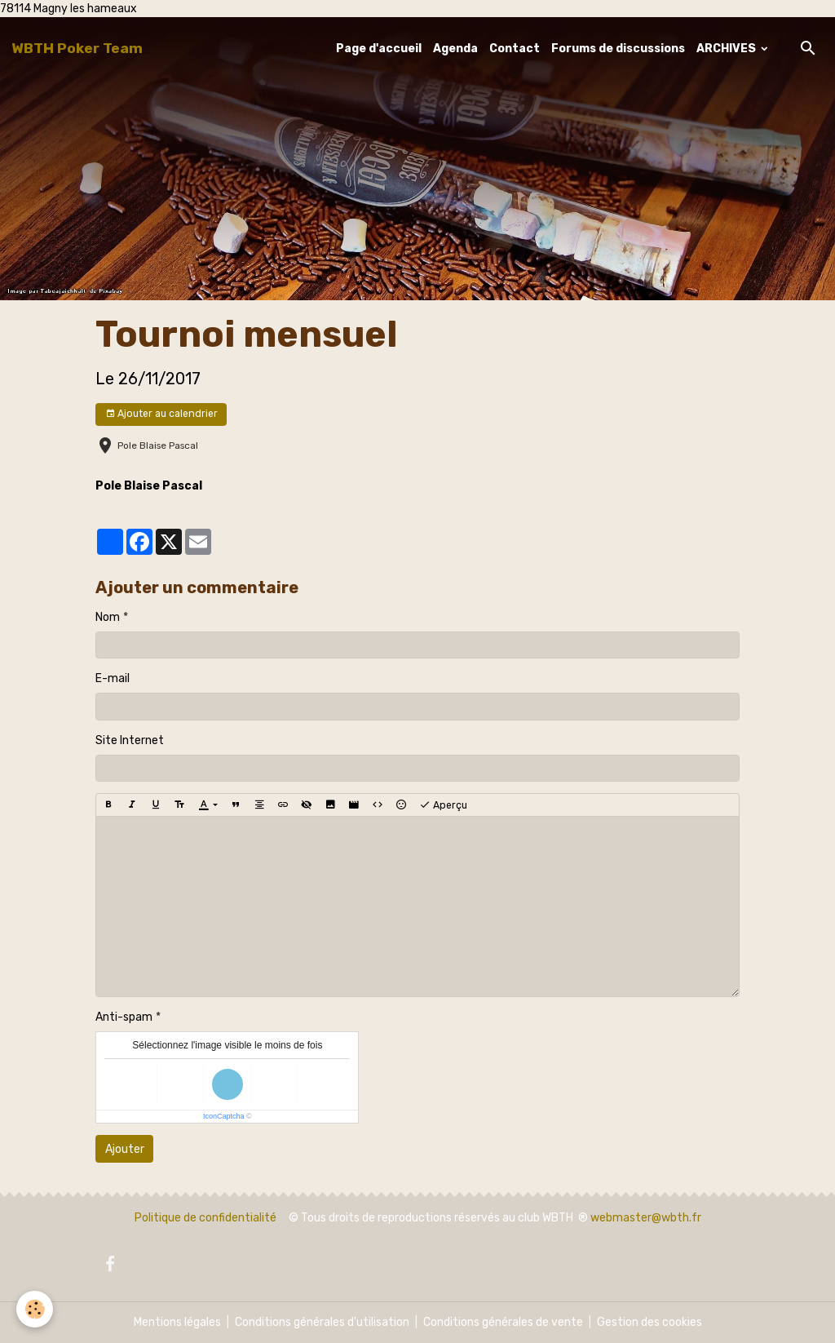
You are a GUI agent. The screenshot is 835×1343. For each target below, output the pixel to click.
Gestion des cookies (649, 1322)
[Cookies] (34, 1309)
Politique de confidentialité (205, 1218)
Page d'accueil (379, 48)
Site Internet (129, 740)
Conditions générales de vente (503, 1322)
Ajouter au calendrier (161, 414)
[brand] (77, 48)
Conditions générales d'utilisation (322, 1322)
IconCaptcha (224, 1116)
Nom (107, 617)
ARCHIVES (727, 48)
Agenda (455, 48)
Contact (514, 48)
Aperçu (443, 805)
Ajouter (124, 1149)
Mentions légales (177, 1322)
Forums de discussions (618, 48)
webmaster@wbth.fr (645, 1218)
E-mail (112, 678)
